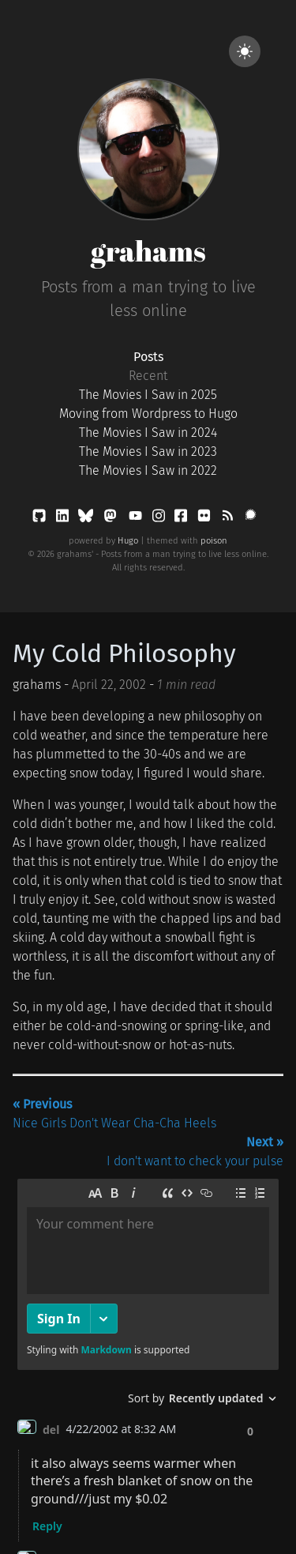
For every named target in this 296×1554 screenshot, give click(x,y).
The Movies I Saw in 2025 (148, 394)
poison (213, 541)
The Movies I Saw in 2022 (148, 470)
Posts (148, 356)
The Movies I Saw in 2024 (148, 432)
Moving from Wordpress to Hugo (148, 413)
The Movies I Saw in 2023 (148, 451)
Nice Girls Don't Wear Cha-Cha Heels (114, 1114)
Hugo (128, 541)
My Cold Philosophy (124, 653)
